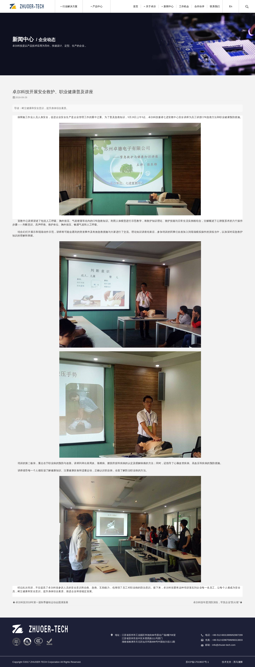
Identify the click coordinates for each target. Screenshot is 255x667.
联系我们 (215, 6)
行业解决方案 (68, 6)
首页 (135, 6)
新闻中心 (167, 6)
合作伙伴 (199, 6)
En (230, 6)
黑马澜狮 (238, 662)
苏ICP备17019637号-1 (197, 662)
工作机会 (184, 6)
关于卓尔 (150, 6)
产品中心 (96, 6)
